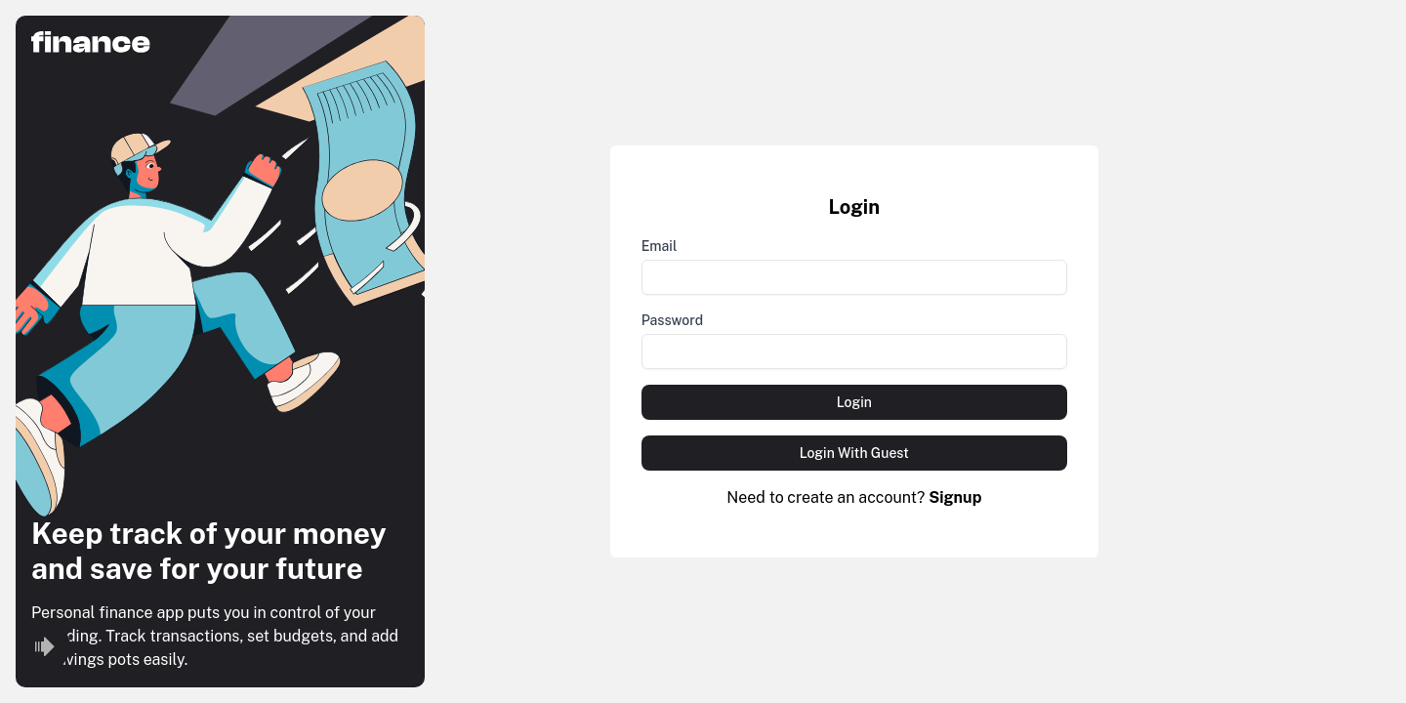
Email (659, 246)
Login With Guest (854, 453)
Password (672, 320)
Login (854, 402)
